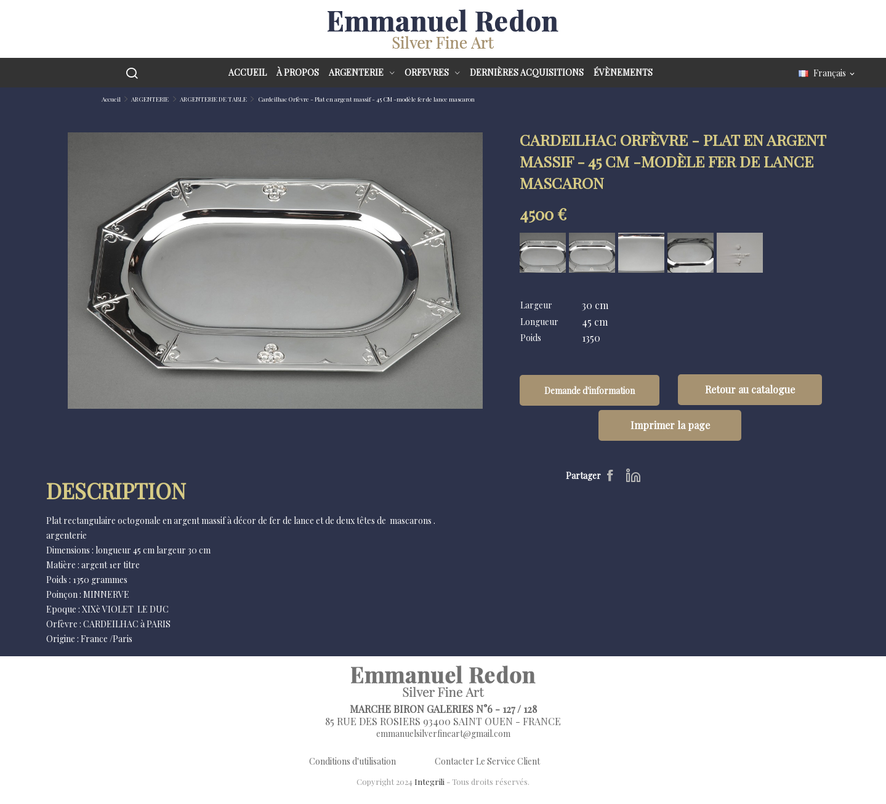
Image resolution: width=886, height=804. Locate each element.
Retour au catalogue (750, 389)
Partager (612, 475)
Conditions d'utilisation (352, 761)
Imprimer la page (670, 425)
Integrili (429, 781)
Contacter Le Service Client (487, 761)
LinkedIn (633, 475)
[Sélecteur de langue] (827, 73)
